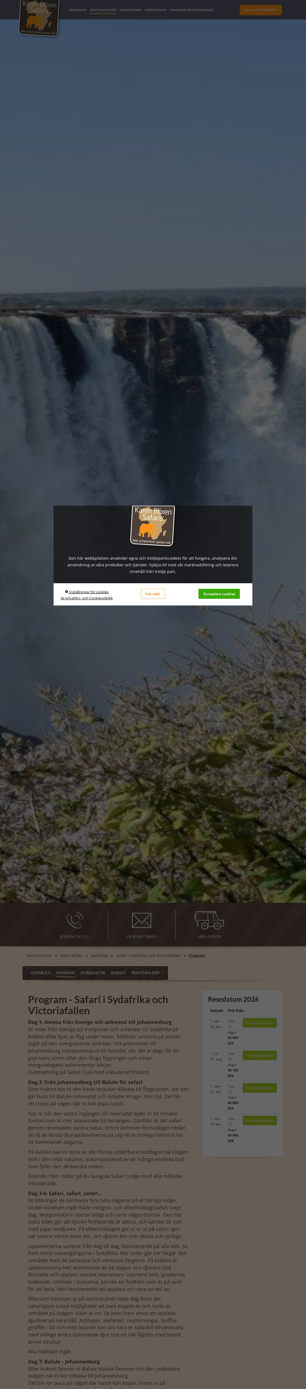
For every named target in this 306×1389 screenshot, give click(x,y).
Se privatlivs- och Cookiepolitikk (87, 598)
